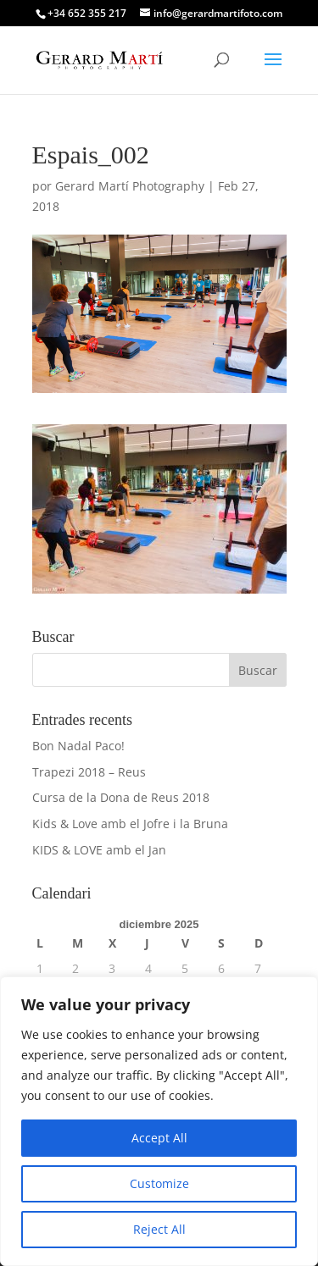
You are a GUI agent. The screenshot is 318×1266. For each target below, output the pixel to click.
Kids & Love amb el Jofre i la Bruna (130, 823)
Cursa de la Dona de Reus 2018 (120, 797)
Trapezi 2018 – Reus (89, 772)
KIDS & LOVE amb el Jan (99, 850)
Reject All (159, 1229)
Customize (159, 1183)
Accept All (159, 1138)
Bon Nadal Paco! (78, 746)
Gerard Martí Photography (129, 186)
